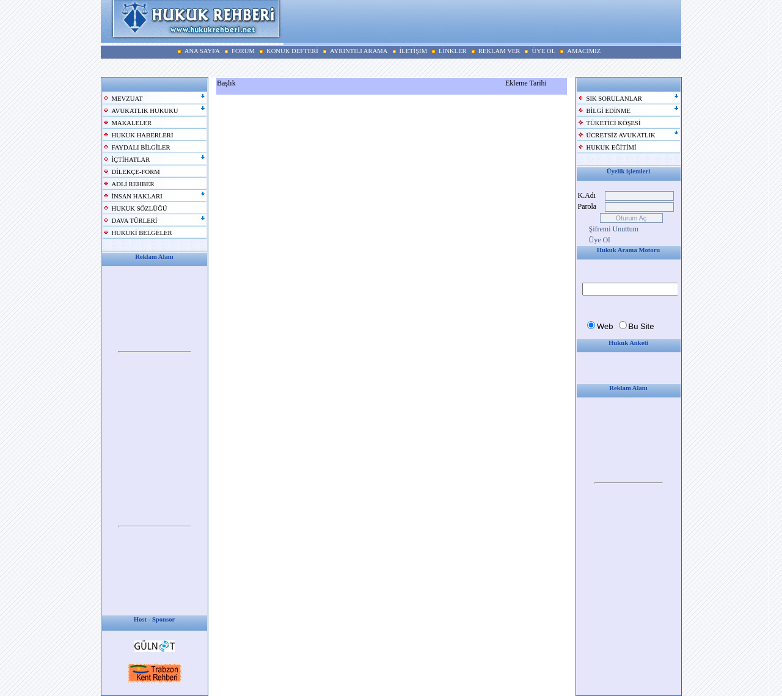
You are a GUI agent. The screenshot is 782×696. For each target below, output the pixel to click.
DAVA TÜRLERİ (135, 220)
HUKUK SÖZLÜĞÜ (139, 208)
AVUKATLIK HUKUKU (145, 110)
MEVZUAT (127, 98)
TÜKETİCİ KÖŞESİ (613, 123)
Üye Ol (599, 240)
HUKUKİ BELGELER (142, 233)
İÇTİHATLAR (131, 159)
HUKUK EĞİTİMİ (611, 147)
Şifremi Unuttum (614, 229)
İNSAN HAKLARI (137, 196)
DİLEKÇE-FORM (136, 172)
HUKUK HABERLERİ (143, 135)
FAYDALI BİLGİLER (141, 147)
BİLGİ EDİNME (608, 110)
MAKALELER (132, 123)
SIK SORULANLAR (614, 98)
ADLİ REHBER (133, 184)
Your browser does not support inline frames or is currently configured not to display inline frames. (154, 352)
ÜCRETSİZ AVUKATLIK (621, 135)
